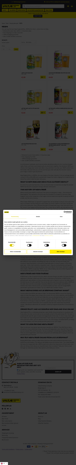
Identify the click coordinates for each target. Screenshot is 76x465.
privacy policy (49, 235)
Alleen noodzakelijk (15, 251)
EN (3, 463)
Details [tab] (38, 216)
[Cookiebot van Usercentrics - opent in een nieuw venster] (65, 212)
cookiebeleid (36, 235)
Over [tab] (61, 216)
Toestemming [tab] (15, 216)
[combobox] (4, 463)
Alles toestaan (61, 251)
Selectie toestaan (38, 251)
